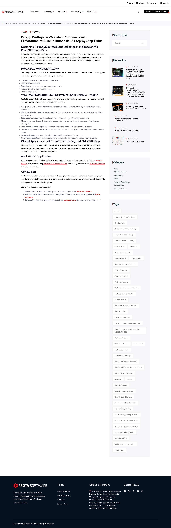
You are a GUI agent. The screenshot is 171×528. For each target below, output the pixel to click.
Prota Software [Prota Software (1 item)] (120, 300)
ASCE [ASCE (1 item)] (117, 211)
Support (61, 12)
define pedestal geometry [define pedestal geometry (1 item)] (124, 241)
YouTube (164, 3)
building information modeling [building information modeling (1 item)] (125, 229)
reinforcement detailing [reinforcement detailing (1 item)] (123, 373)
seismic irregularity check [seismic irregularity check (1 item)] (124, 391)
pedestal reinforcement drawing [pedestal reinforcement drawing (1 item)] (126, 288)
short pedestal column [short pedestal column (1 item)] (123, 397)
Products (34, 12)
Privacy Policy (62, 504)
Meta (130, 3)
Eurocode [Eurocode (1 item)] (133, 247)
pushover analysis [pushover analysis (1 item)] (121, 338)
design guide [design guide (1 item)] (119, 247)
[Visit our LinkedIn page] (134, 491)
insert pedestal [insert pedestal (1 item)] (120, 258)
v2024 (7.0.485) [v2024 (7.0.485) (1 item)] (121, 438)
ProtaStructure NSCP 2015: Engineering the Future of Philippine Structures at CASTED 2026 (135, 74)
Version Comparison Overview (157, 11)
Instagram (152, 3)
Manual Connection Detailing (127, 131)
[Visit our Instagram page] (142, 491)
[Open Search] (138, 11)
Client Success (120, 172)
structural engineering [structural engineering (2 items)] (123, 409)
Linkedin (140, 3)
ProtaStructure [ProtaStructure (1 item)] (120, 311)
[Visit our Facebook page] (125, 491)
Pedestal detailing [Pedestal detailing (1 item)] (121, 276)
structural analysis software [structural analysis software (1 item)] (125, 403)
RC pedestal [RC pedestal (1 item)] (138, 344)
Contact (90, 12)
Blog (24, 32)
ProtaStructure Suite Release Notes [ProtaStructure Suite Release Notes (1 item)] (127, 323)
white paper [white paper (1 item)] (119, 450)
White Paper (119, 185)
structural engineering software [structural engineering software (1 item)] (126, 421)
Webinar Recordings (122, 182)
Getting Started (63, 495)
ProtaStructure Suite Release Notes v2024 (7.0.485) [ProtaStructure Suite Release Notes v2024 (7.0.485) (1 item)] (127, 330)
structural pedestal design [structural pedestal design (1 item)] (124, 432)
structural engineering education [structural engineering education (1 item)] (127, 415)
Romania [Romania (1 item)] (118, 379)
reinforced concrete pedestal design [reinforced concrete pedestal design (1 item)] (128, 367)
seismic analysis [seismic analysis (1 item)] (121, 385)
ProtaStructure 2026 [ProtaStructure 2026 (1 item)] (122, 317)
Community (76, 12)
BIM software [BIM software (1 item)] (120, 223)
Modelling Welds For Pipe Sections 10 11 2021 (136, 107)
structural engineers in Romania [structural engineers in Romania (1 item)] (126, 426)
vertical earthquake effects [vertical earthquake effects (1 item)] (124, 444)
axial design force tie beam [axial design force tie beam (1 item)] (125, 217)
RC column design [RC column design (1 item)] (121, 344)
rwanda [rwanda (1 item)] (130, 379)
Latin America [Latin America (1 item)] (136, 258)
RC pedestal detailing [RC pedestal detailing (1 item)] (122, 356)
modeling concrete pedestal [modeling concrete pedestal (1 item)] (125, 264)
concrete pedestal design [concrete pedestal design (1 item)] (124, 235)
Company (48, 12)
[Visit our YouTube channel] (138, 491)
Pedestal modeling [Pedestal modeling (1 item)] (121, 282)
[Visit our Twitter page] (129, 491)
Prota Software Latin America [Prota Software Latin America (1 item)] (125, 306)
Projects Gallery (120, 189)
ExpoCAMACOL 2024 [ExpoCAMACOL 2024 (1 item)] (122, 252)
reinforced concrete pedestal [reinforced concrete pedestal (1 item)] (126, 362)
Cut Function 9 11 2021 (135, 142)
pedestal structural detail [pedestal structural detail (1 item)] (124, 294)
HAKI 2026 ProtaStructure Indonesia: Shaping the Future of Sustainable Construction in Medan (135, 92)
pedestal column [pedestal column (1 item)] (121, 270)
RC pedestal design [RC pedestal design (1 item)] (122, 350)
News (116, 178)
